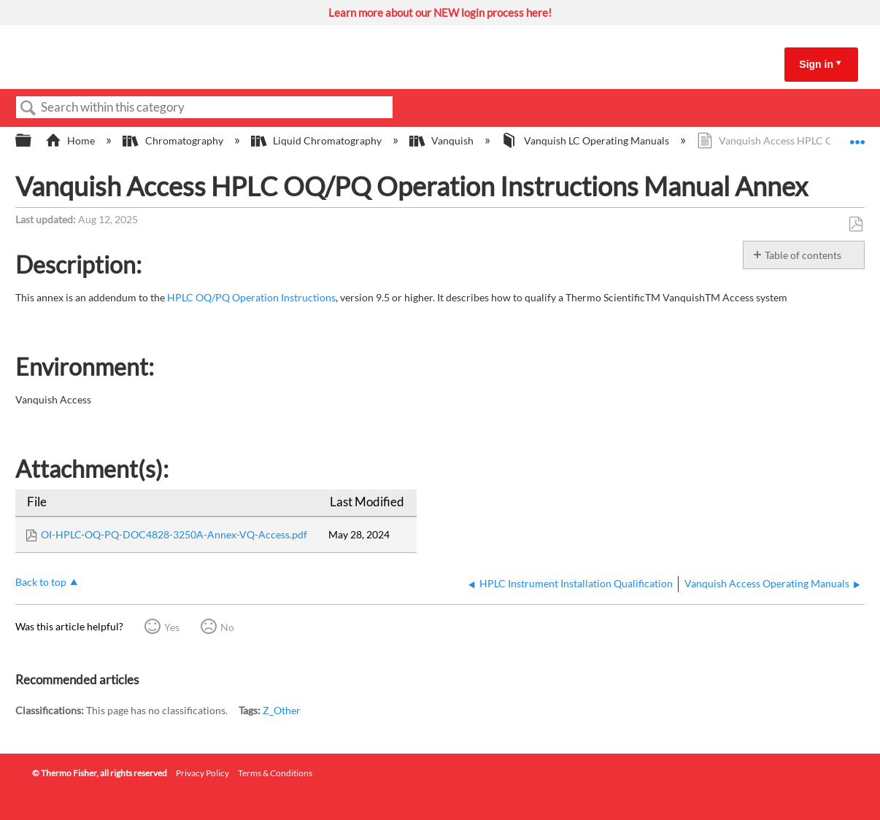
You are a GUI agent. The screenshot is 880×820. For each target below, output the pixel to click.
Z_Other (282, 710)
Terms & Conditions (275, 772)
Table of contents (803, 255)
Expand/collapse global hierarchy (32, 140)
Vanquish (442, 140)
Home (71, 140)
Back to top (40, 582)
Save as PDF (855, 224)
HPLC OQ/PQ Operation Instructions (251, 297)
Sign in (816, 64)
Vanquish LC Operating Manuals (586, 140)
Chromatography (174, 140)
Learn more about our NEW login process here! (440, 12)
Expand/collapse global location (857, 136)
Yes (172, 627)
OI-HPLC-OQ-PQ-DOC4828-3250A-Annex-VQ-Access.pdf (174, 534)
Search (28, 108)
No (227, 627)
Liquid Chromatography (317, 140)
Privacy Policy (202, 772)
